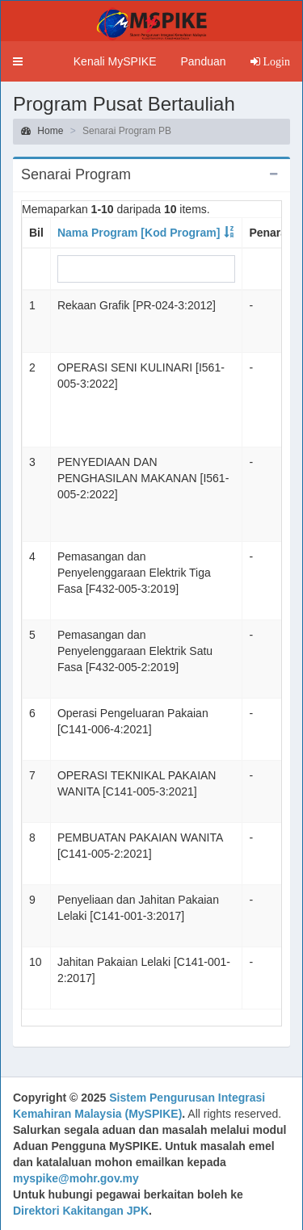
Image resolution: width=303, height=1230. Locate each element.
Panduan (202, 61)
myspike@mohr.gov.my (76, 1178)
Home (42, 130)
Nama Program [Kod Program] (138, 232)
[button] (18, 61)
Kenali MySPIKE (115, 61)
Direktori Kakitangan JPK (81, 1210)
